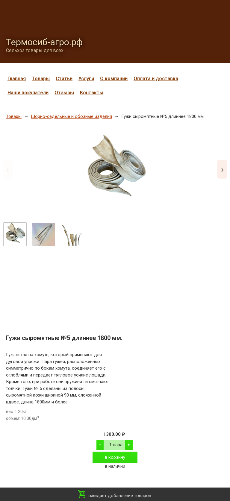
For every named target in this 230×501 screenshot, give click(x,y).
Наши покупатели (28, 92)
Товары (41, 78)
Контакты (91, 92)
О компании (114, 78)
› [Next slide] (222, 169)
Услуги (86, 78)
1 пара (115, 444)
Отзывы (64, 92)
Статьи (64, 78)
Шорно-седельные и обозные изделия (71, 116)
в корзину (115, 457)
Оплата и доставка (156, 78)
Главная (16, 78)
